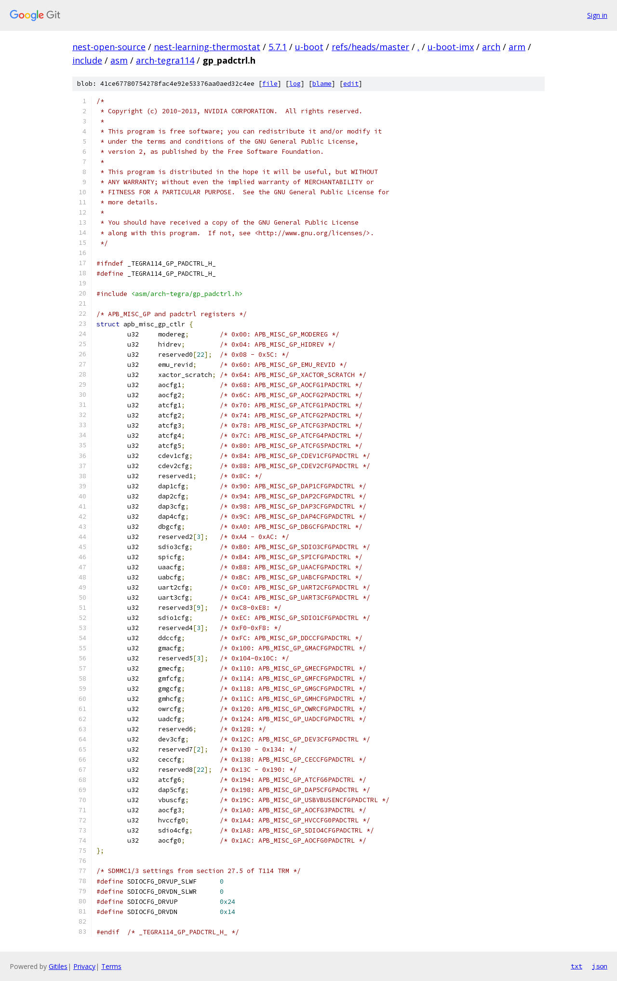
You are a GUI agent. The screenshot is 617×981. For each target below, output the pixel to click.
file (270, 84)
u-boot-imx (451, 47)
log (295, 84)
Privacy (84, 966)
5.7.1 (277, 47)
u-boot (309, 47)
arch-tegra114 (165, 60)
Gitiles (58, 966)
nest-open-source (109, 47)
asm (119, 60)
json (599, 966)
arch (491, 47)
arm (517, 47)
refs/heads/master (370, 47)
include (87, 60)
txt (576, 966)
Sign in (597, 15)
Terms (111, 966)
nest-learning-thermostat (207, 47)
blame (322, 84)
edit (351, 84)
